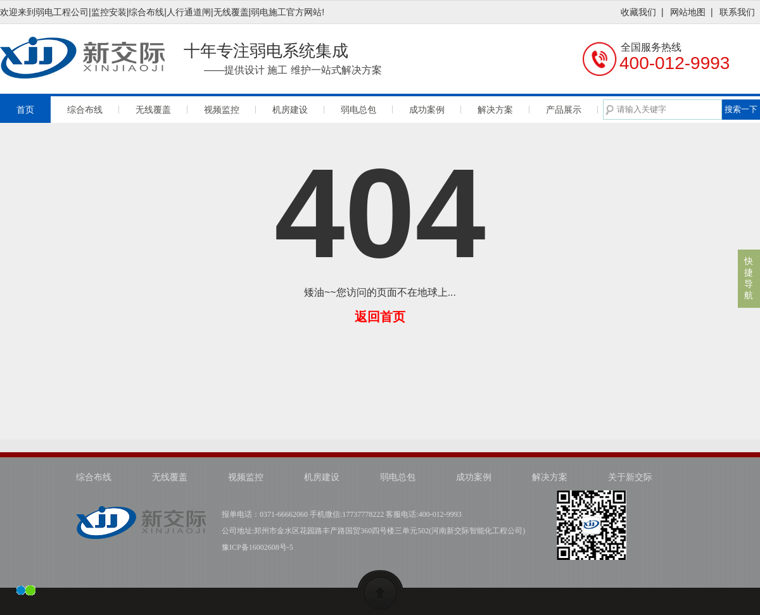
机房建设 (290, 110)
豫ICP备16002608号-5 (257, 547)
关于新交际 (630, 477)
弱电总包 (358, 110)
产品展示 (563, 110)
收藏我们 (638, 12)
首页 (25, 110)
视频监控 (221, 110)
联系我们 (737, 12)
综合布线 (85, 110)
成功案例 (427, 110)
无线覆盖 (153, 110)
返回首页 (380, 317)
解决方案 (495, 110)
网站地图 (688, 12)
